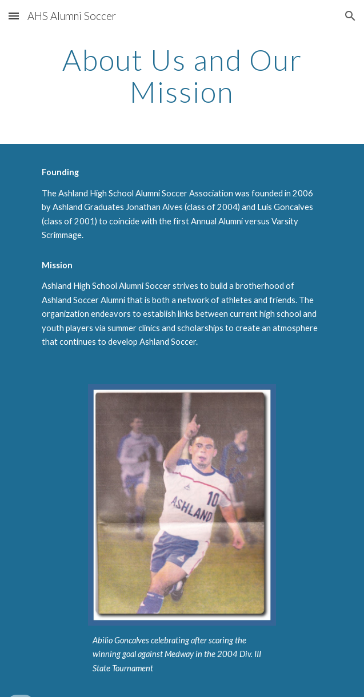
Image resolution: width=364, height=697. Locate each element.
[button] (13, 15)
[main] (182, 75)
